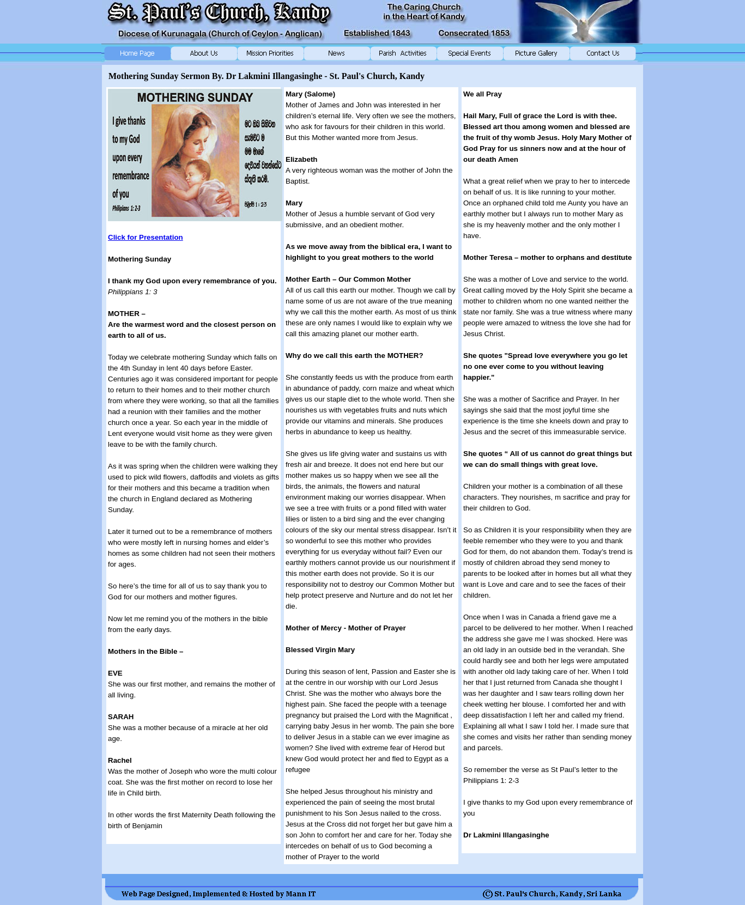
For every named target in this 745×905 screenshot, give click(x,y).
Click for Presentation (145, 237)
